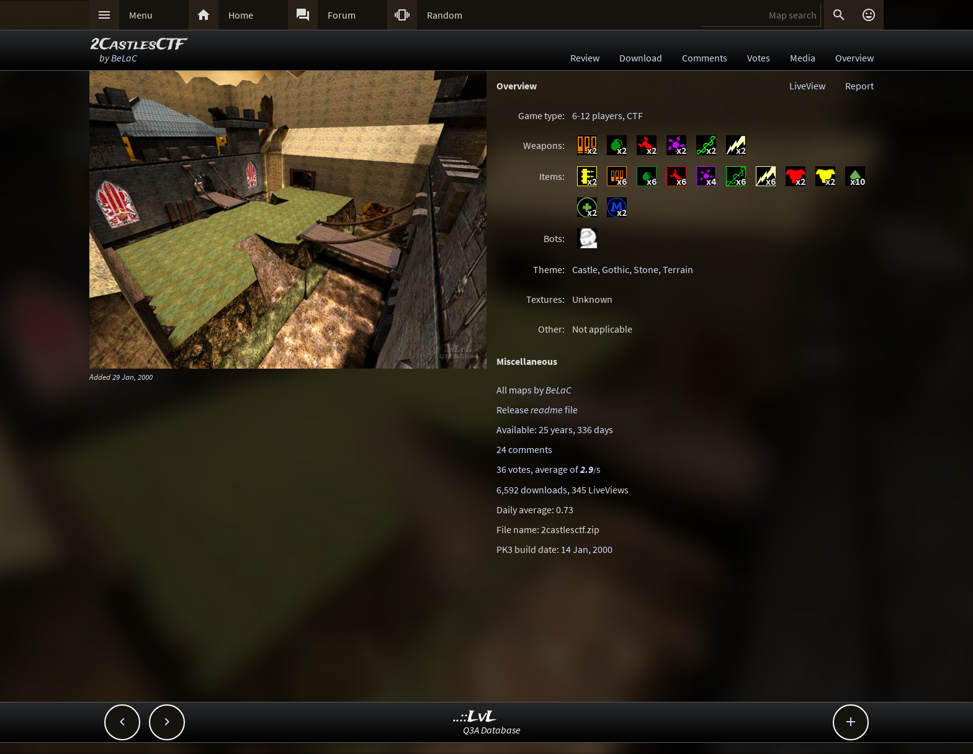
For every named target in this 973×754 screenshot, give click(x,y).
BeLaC (124, 58)
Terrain (678, 269)
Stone (646, 269)
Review (584, 58)
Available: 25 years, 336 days (554, 429)
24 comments (524, 449)
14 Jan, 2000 (586, 549)
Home (240, 15)
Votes (758, 58)
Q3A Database (492, 730)
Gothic (615, 269)
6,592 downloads (531, 489)
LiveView (807, 85)
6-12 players (597, 115)
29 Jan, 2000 (132, 377)
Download (640, 58)
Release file (537, 409)
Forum (342, 15)
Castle (585, 269)
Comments (704, 58)
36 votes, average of (548, 469)
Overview (854, 58)
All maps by (534, 390)
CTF (635, 115)
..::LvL (475, 717)
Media (802, 58)
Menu (141, 15)
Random (444, 15)
